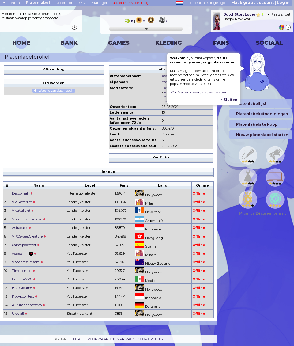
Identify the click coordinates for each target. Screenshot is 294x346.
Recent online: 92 (71, 2)
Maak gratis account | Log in (260, 2)
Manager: (120, 2)
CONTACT (77, 339)
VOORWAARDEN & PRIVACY (111, 339)
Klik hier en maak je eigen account (199, 92)
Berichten (11, 2)
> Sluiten (229, 99)
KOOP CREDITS (150, 339)
